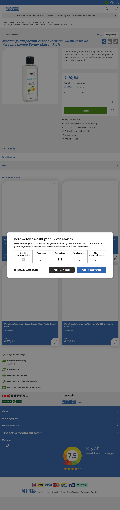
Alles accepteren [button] (91, 270)
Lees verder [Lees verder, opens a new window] (95, 246)
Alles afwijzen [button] (62, 270)
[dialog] (60, 255)
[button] (26, 269)
